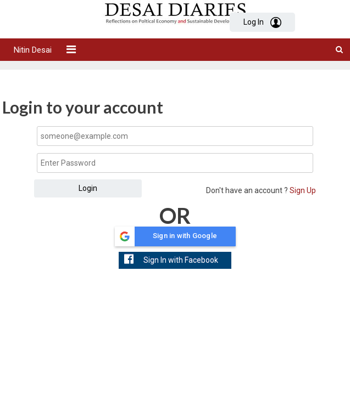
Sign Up (302, 190)
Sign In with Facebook (171, 258)
